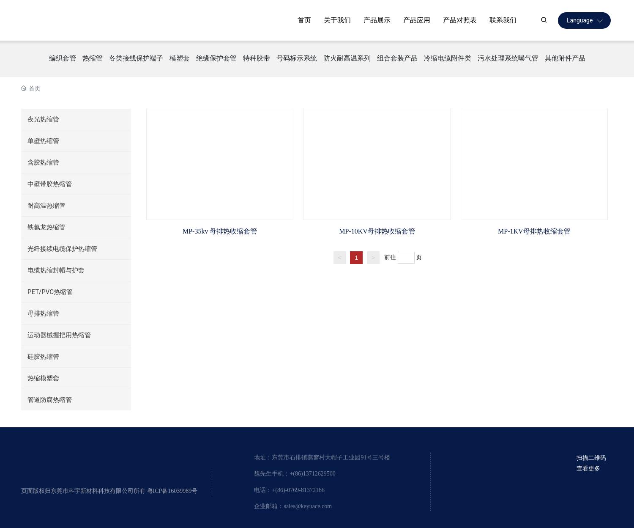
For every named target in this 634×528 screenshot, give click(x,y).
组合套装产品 (397, 58)
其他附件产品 (565, 58)
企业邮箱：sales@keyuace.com (293, 506)
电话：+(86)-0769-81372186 (289, 490)
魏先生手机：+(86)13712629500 (294, 473)
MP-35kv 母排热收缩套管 (220, 231)
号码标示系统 (296, 58)
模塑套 (179, 58)
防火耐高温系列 (347, 58)
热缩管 (92, 58)
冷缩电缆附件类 (447, 58)
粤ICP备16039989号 (172, 491)
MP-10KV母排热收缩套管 (377, 231)
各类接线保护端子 (136, 58)
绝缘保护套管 (216, 58)
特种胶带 (256, 58)
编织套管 (62, 58)
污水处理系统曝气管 (508, 58)
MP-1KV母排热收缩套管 (534, 231)
